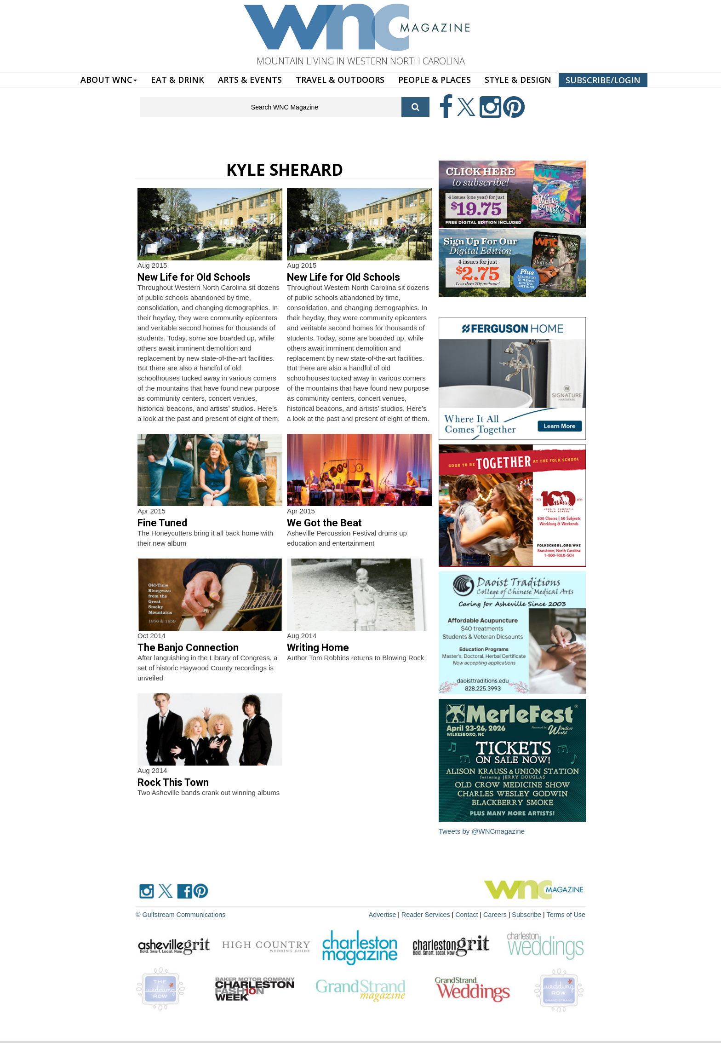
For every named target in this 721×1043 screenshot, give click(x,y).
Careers (497, 914)
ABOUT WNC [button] (108, 79)
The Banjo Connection (188, 647)
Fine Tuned (162, 523)
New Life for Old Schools (194, 277)
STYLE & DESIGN (518, 79)
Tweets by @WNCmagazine (482, 831)
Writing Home (318, 647)
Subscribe (529, 914)
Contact (469, 914)
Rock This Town (173, 782)
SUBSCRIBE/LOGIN (603, 80)
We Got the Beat (324, 523)
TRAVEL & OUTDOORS (340, 79)
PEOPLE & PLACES (434, 79)
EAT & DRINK (177, 79)
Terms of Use (566, 914)
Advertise (386, 914)
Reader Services (429, 914)
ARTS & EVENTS (250, 79)
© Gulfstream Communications (179, 914)
